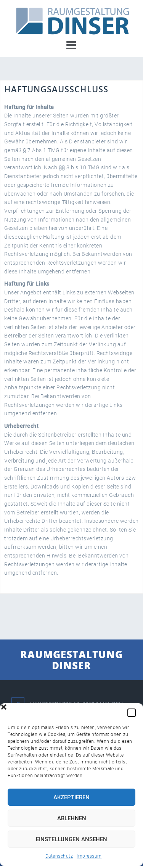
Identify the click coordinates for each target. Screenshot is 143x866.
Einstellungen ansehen (71, 839)
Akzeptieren (71, 797)
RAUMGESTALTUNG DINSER (71, 659)
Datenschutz (59, 856)
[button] (131, 713)
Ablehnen (71, 818)
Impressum (89, 856)
